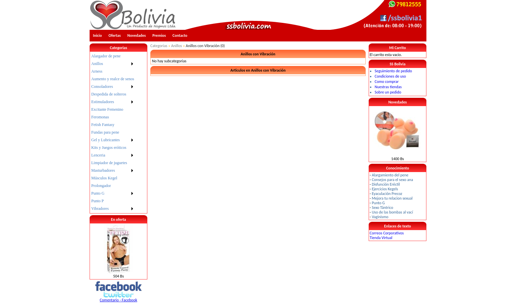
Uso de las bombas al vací (392, 212)
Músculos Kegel (104, 178)
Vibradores (100, 208)
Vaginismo (380, 217)
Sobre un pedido (388, 92)
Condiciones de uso (390, 76)
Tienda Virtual (381, 237)
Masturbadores (103, 170)
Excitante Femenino (107, 109)
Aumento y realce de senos (112, 79)
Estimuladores (102, 101)
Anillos (97, 63)
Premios (159, 35)
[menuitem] (113, 56)
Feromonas (100, 117)
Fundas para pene (105, 132)
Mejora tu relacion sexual (392, 198)
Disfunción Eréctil (386, 184)
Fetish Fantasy (102, 124)
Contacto (180, 35)
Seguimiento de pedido (393, 71)
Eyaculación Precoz (387, 193)
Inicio (97, 35)
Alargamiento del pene (390, 175)
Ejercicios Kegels (385, 189)
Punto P (97, 201)
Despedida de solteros (108, 94)
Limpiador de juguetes (109, 162)
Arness (96, 71)
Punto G (98, 193)
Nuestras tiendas (388, 87)
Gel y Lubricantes (105, 140)
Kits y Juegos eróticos (108, 147)
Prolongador (101, 185)
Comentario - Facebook (118, 300)
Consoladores (102, 86)
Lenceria (98, 155)
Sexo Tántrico (382, 207)
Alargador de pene (105, 56)
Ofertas (115, 35)
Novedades (136, 35)
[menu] (113, 132)
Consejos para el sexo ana (392, 179)
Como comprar (387, 81)
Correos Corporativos (387, 233)
